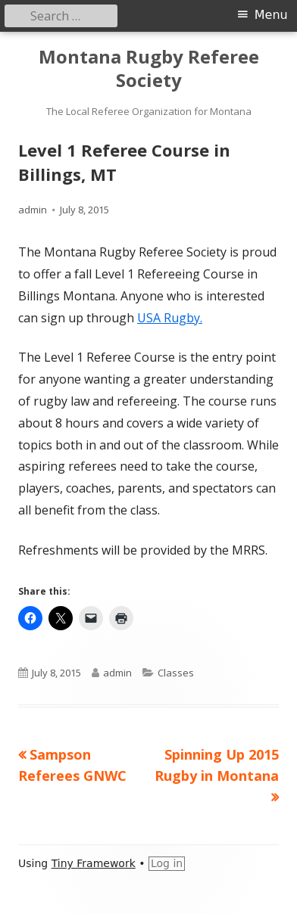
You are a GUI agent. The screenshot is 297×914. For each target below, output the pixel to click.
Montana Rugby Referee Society (149, 68)
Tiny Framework (94, 863)
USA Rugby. (169, 317)
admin (32, 209)
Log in (167, 863)
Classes (176, 672)
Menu (271, 15)
